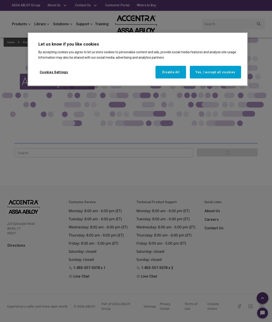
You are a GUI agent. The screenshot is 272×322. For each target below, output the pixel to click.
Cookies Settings (54, 72)
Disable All (171, 72)
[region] (138, 59)
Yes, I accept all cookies (215, 72)
